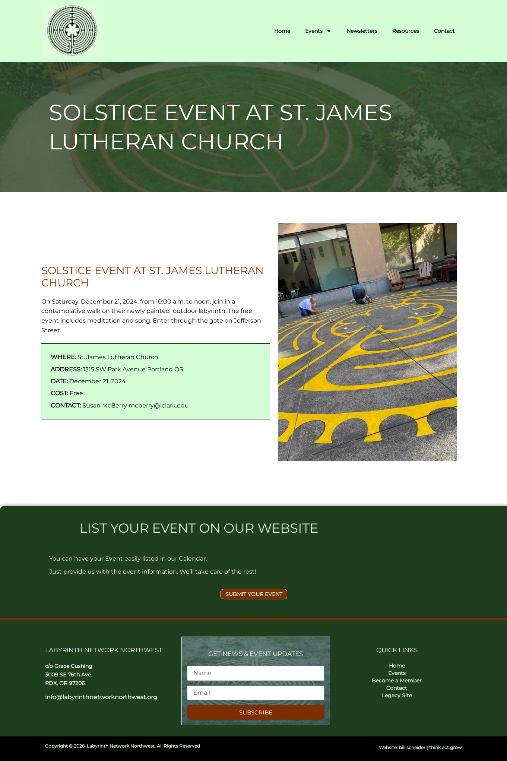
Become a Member (397, 680)
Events (318, 31)
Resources (405, 31)
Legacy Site (397, 695)
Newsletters (361, 31)
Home (282, 31)
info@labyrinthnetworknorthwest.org (101, 697)
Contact (444, 31)
